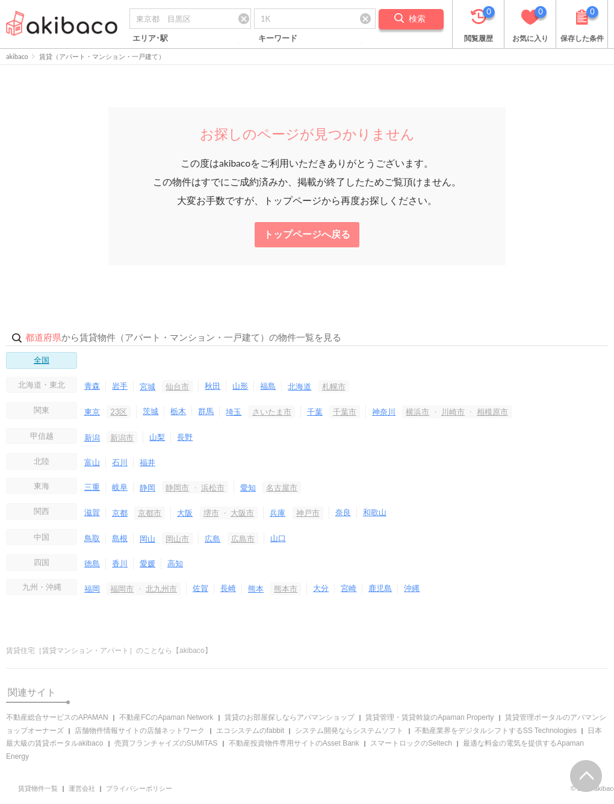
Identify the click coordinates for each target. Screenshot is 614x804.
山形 (240, 386)
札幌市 (334, 386)
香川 (120, 563)
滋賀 (92, 512)
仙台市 (177, 386)
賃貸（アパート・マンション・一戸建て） (102, 56)
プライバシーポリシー (139, 788)
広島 (212, 538)
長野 (185, 437)
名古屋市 (281, 487)
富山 (92, 462)
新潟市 (122, 437)
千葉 (315, 411)
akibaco (17, 56)
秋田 (212, 386)
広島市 (243, 538)
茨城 (150, 411)
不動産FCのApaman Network (166, 717)
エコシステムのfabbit (250, 730)
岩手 (120, 386)
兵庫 (277, 513)
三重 (92, 487)
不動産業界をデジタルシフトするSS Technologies (496, 730)
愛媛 (147, 563)
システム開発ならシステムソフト (349, 730)
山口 (278, 538)
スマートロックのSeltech (411, 743)
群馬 (206, 411)
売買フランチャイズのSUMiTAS (166, 743)
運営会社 (82, 788)
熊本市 (285, 588)
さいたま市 (271, 411)
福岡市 (122, 588)
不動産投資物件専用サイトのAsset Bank (294, 743)
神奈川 (383, 411)
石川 (120, 462)
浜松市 (213, 487)
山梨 (157, 437)
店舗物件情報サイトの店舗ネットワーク (140, 730)
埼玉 (233, 411)
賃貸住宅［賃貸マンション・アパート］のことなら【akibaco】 (109, 650)
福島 (268, 386)
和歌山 (374, 512)
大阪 (185, 513)
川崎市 (453, 411)
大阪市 (242, 513)
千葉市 (344, 411)
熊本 (256, 588)
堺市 (211, 513)
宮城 (147, 386)
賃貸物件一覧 (38, 788)
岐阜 (120, 487)
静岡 (147, 487)
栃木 (178, 411)
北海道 (299, 386)
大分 (321, 588)
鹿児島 (380, 588)
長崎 (228, 588)
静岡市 (177, 487)
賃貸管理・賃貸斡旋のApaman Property (429, 717)
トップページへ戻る (307, 234)
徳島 (92, 563)
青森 (92, 386)
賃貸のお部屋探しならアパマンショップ (290, 717)
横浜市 (417, 411)
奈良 (343, 512)
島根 (120, 538)
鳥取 (92, 538)
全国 (41, 360)
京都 (120, 513)
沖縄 (412, 588)
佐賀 (200, 588)
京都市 (149, 513)
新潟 (92, 437)
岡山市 (177, 538)
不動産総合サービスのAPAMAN (57, 717)
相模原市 (492, 411)
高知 (175, 563)
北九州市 (161, 588)
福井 (147, 462)
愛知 (248, 487)
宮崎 (348, 588)
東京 (92, 411)
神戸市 (308, 513)
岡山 (147, 538)
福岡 (92, 588)
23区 (118, 411)
